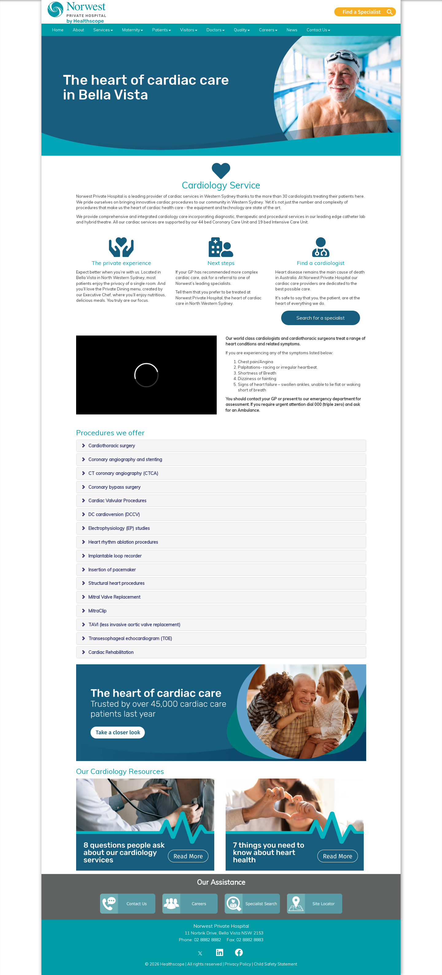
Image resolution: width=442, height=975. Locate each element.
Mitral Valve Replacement (114, 597)
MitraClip (97, 611)
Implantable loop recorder (115, 556)
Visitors (188, 29)
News (292, 29)
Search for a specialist (321, 318)
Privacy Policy (238, 963)
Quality (242, 29)
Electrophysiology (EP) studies (119, 528)
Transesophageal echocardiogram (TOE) (130, 638)
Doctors (216, 29)
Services (103, 29)
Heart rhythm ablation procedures (123, 542)
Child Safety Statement (275, 963)
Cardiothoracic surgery (111, 446)
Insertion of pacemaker (112, 570)
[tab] (221, 446)
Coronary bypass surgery (114, 487)
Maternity (132, 29)
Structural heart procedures (116, 583)
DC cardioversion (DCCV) (114, 514)
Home (58, 29)
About (78, 29)
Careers (268, 29)
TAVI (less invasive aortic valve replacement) (134, 624)
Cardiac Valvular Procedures (117, 500)
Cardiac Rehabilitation (111, 652)
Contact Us (318, 29)
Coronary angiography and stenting (125, 459)
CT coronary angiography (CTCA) (123, 473)
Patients (161, 29)
